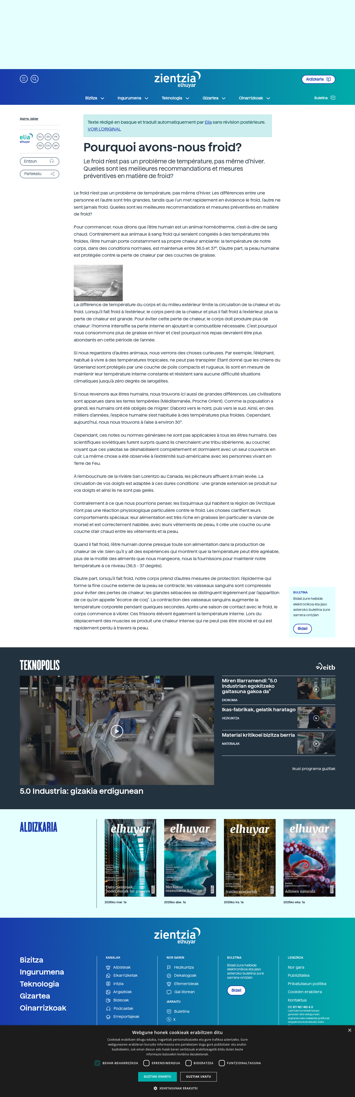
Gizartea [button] (214, 98)
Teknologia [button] (176, 98)
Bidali (302, 629)
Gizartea (35, 995)
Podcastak (119, 1008)
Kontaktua (297, 1000)
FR (55, 136)
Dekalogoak (181, 975)
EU (40, 136)
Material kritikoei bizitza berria (258, 735)
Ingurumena (42, 971)
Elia (208, 122)
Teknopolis (40, 664)
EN (40, 145)
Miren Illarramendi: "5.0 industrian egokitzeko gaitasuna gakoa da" (249, 686)
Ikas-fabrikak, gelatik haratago (259, 709)
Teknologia (39, 983)
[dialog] (177, 1061)
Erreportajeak (122, 1016)
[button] (24, 78)
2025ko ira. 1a (234, 902)
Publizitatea (298, 975)
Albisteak (118, 967)
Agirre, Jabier (29, 119)
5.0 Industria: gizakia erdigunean (81, 791)
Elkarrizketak (122, 975)
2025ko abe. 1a (175, 902)
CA (48, 145)
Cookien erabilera (305, 991)
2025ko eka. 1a (294, 902)
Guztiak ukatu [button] (198, 1076)
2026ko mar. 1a (115, 902)
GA (56, 145)
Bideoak (117, 1000)
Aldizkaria (318, 79)
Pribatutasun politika (307, 983)
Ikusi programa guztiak (313, 768)
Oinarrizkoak (43, 1007)
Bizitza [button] (95, 98)
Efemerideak (183, 984)
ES (48, 136)
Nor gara (296, 967)
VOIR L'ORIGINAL (104, 129)
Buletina (324, 97)
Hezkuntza (180, 967)
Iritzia (114, 984)
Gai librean (181, 992)
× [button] (349, 1030)
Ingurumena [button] (133, 98)
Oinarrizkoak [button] (255, 98)
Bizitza (31, 959)
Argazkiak (119, 992)
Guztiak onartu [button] (157, 1076)
